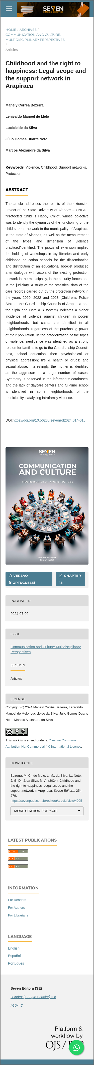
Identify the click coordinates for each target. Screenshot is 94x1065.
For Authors (16, 907)
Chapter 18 (70, 579)
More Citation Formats (35, 811)
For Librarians (18, 915)
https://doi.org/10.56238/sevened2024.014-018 (49, 420)
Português (16, 963)
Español (14, 956)
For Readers (17, 900)
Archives (28, 30)
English (14, 948)
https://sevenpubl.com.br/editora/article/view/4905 (46, 801)
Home (11, 30)
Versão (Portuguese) (22, 579)
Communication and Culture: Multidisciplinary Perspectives (35, 37)
